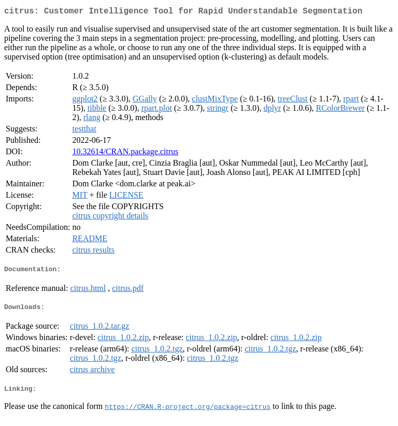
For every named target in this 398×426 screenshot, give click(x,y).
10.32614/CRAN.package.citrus (125, 153)
